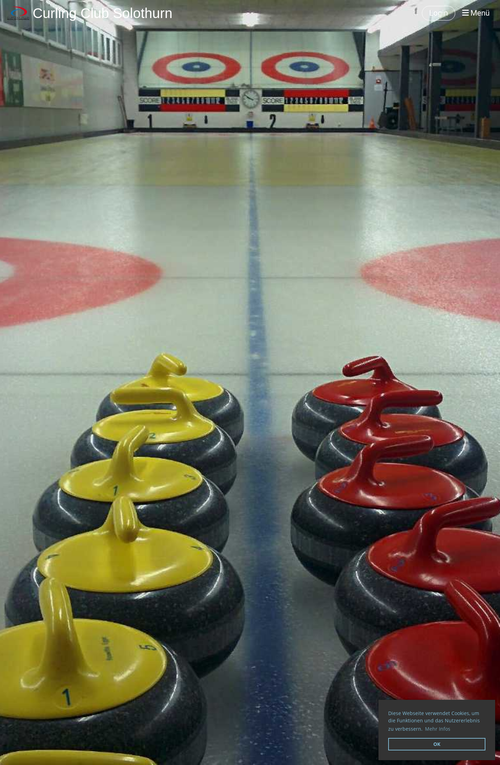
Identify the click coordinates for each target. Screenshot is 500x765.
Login (438, 13)
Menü (476, 13)
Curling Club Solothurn (102, 13)
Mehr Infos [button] (437, 728)
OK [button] (436, 744)
